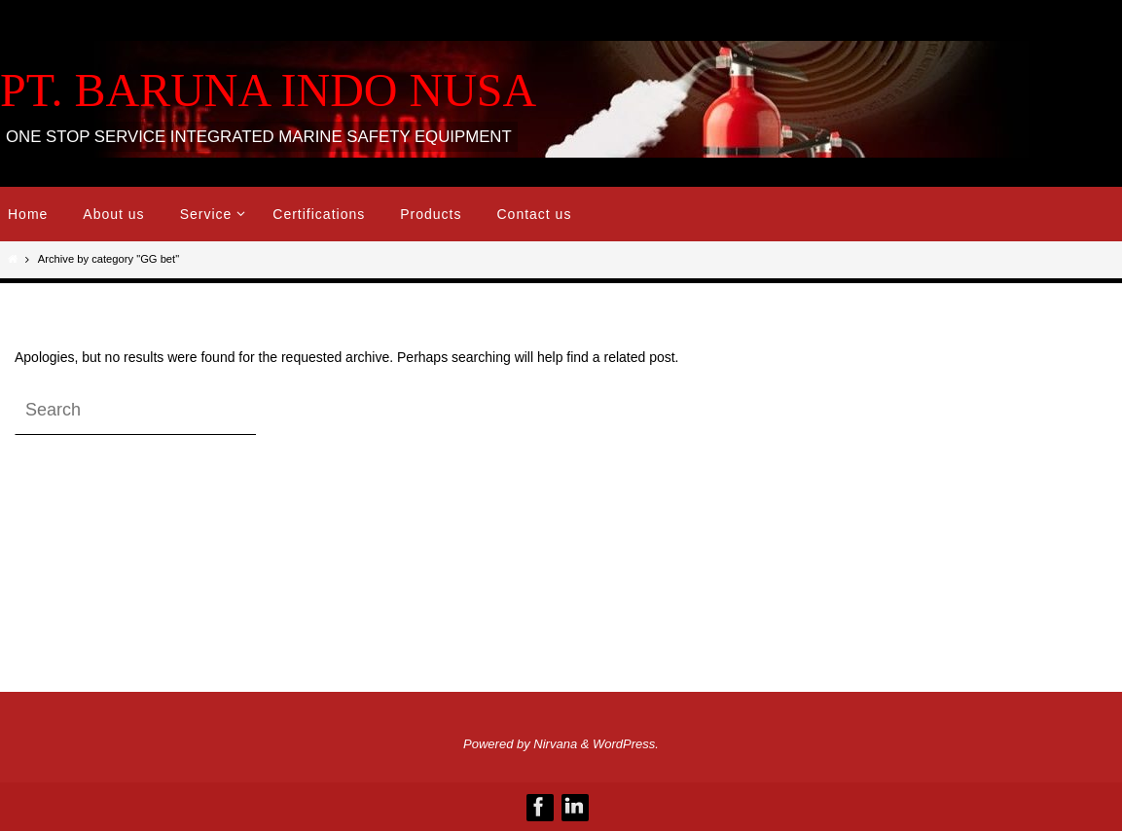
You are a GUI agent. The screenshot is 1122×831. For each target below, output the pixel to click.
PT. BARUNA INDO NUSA (268, 90)
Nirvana (555, 744)
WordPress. (626, 744)
